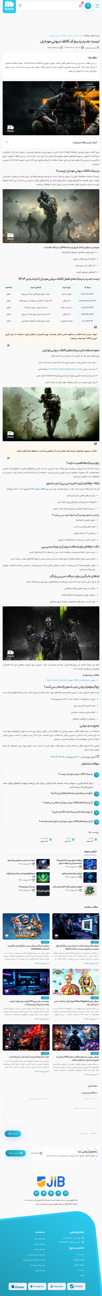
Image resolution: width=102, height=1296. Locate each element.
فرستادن (13, 1134)
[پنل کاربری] (88, 6)
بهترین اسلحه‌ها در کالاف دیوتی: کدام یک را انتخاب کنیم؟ (70, 680)
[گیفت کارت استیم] (76, 1286)
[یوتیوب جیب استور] (44, 1193)
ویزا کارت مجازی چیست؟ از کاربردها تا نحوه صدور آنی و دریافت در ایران (69, 862)
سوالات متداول (79, 1265)
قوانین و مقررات (78, 1259)
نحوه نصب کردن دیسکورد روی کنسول (21, 860)
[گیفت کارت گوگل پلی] (37, 1286)
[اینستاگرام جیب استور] (66, 1193)
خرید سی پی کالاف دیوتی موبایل (34, 1260)
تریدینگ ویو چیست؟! (27, 886)
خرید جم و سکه (40, 1249)
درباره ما (81, 1270)
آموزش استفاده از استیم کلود (71, 873)
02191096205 (36, 1153)
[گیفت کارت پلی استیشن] (57, 1286)
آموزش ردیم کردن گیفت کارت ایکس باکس (67, 886)
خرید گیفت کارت (39, 1239)
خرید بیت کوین (40, 1270)
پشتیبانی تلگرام (16, 1153)
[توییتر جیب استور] (36, 1193)
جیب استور (95, 35)
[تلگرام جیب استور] (58, 1193)
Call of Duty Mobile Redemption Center (65, 369)
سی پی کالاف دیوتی (43, 489)
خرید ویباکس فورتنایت (37, 1265)
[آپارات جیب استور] (51, 1193)
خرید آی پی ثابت (39, 1244)
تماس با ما (80, 1254)
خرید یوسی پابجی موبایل (36, 1254)
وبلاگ (86, 35)
